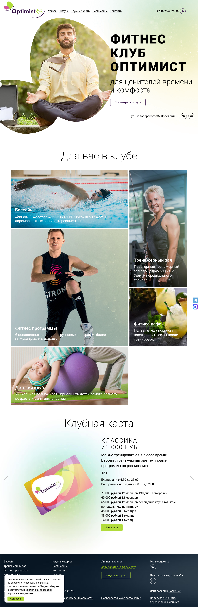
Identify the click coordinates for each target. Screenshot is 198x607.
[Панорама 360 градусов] (191, 116)
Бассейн (9, 561)
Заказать (112, 527)
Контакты (116, 11)
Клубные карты (80, 11)
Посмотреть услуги (127, 102)
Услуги (52, 11)
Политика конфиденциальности (73, 598)
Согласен (15, 598)
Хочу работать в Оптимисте (118, 566)
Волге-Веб (175, 591)
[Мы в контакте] (184, 116)
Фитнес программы (16, 570)
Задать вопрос (116, 575)
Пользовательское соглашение (121, 598)
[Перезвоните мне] (183, 11)
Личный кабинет (111, 561)
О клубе (64, 11)
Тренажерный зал (15, 566)
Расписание (100, 11)
